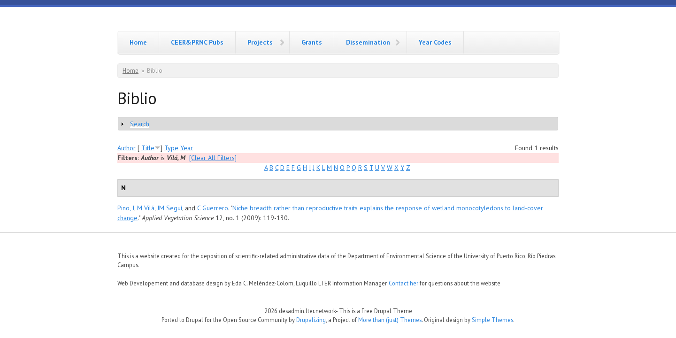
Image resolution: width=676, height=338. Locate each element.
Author (126, 148)
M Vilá (145, 208)
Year (186, 148)
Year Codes (435, 42)
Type (171, 148)
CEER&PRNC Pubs (197, 42)
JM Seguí (169, 208)
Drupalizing (311, 319)
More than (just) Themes (390, 319)
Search (139, 124)
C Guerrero (212, 208)
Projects (260, 42)
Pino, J (125, 208)
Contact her (403, 283)
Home (138, 42)
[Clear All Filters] (213, 158)
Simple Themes (492, 319)
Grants (311, 42)
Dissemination (368, 42)
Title (147, 148)
